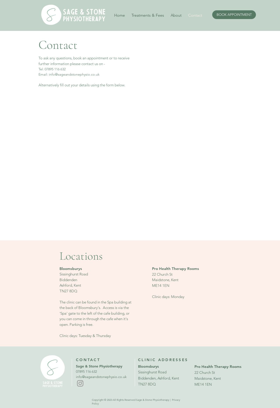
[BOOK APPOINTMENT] (234, 14)
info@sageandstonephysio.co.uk (74, 74)
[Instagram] (80, 383)
